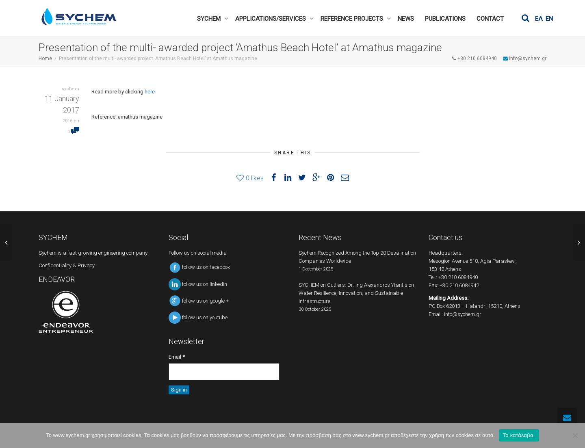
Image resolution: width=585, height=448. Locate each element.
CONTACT (490, 18)
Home (45, 58)
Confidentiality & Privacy (67, 265)
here (150, 92)
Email (177, 357)
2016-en (71, 120)
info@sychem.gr (462, 314)
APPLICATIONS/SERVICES (271, 18)
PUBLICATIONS (445, 18)
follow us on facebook (199, 267)
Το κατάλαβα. (519, 435)
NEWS (406, 18)
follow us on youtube (198, 317)
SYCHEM (209, 18)
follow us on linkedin (198, 284)
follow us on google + (199, 301)
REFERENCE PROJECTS (353, 18)
